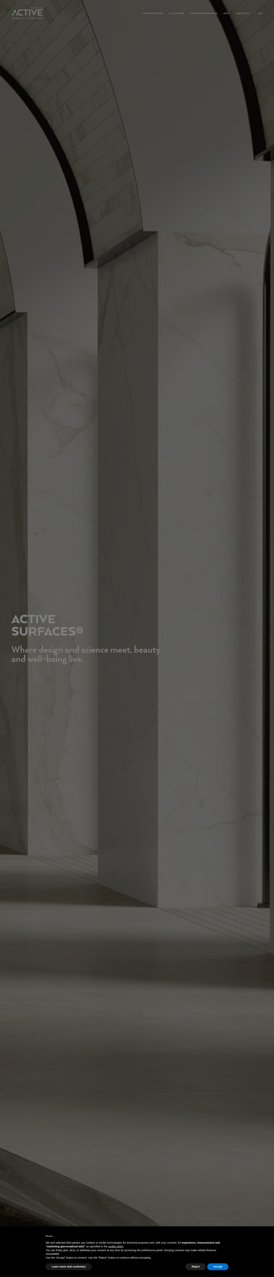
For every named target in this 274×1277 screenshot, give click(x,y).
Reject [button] (196, 1266)
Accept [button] (217, 1266)
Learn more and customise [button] (69, 1266)
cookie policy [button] (115, 1246)
